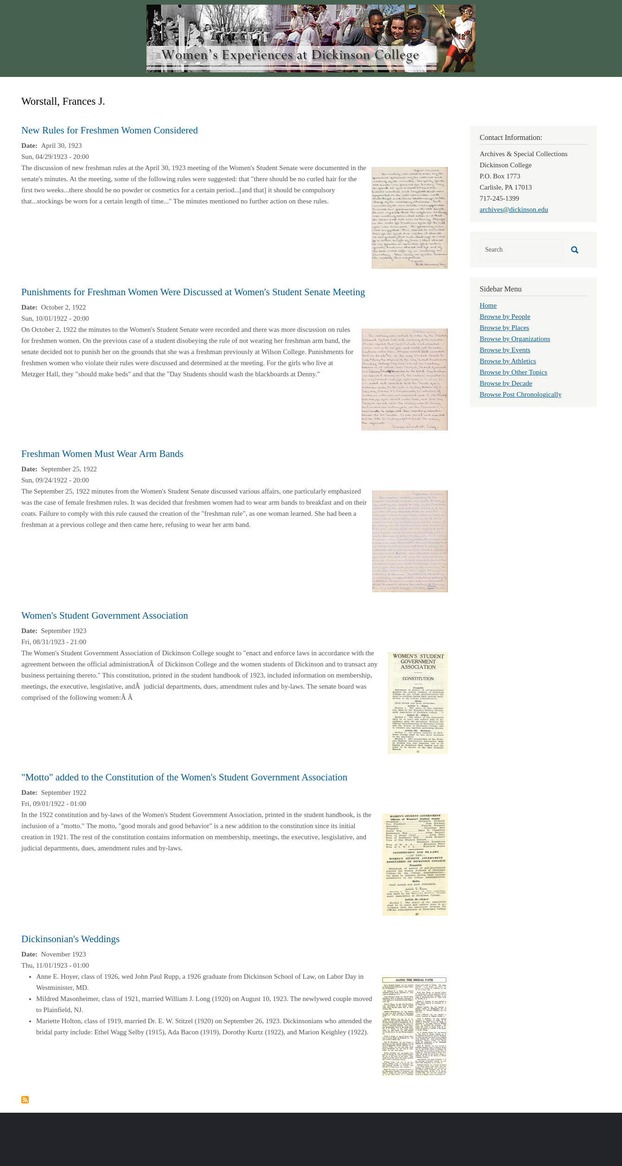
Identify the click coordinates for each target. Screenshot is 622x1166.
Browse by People (505, 316)
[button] (410, 217)
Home (488, 305)
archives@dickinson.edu (514, 209)
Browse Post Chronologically (521, 394)
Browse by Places (504, 327)
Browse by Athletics (508, 361)
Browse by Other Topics (513, 372)
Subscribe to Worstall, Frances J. (25, 1099)
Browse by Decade (506, 383)
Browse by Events (505, 350)
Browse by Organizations (515, 338)
